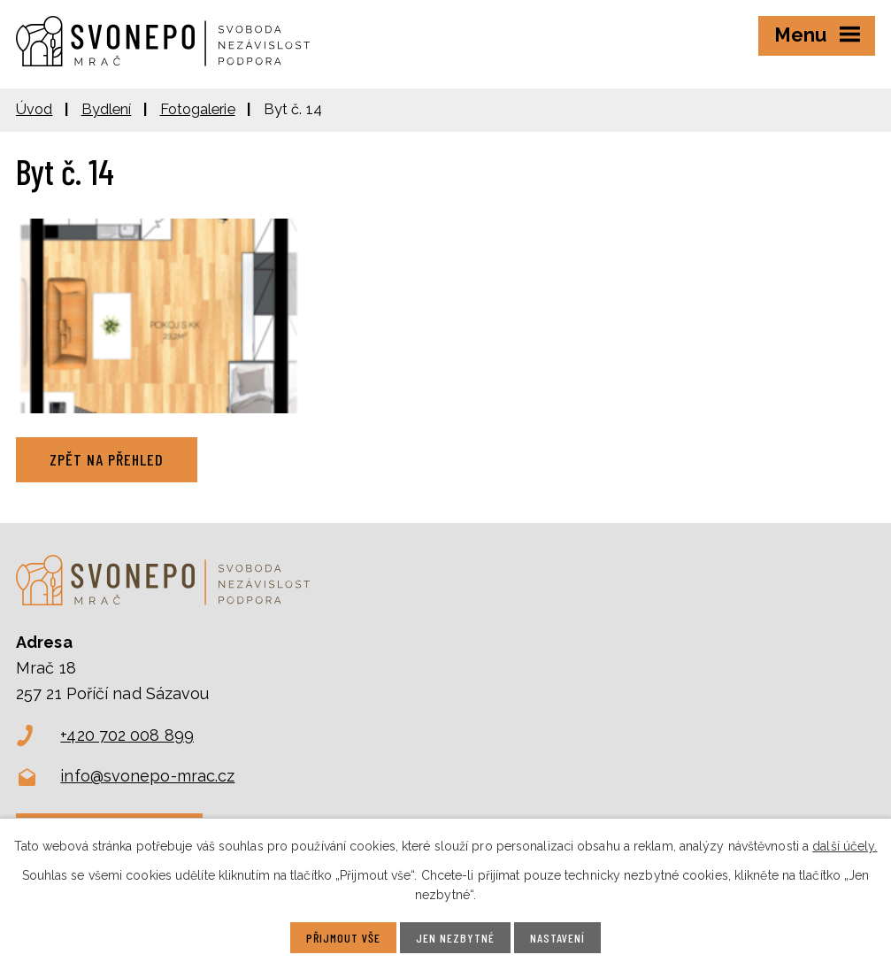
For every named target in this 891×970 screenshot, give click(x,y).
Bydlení (106, 109)
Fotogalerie (197, 109)
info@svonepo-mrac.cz (147, 775)
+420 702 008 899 (127, 735)
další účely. (844, 846)
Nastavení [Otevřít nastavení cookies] (557, 937)
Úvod (34, 109)
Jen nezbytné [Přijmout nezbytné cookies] (455, 937)
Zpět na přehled (107, 459)
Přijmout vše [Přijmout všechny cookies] (343, 937)
